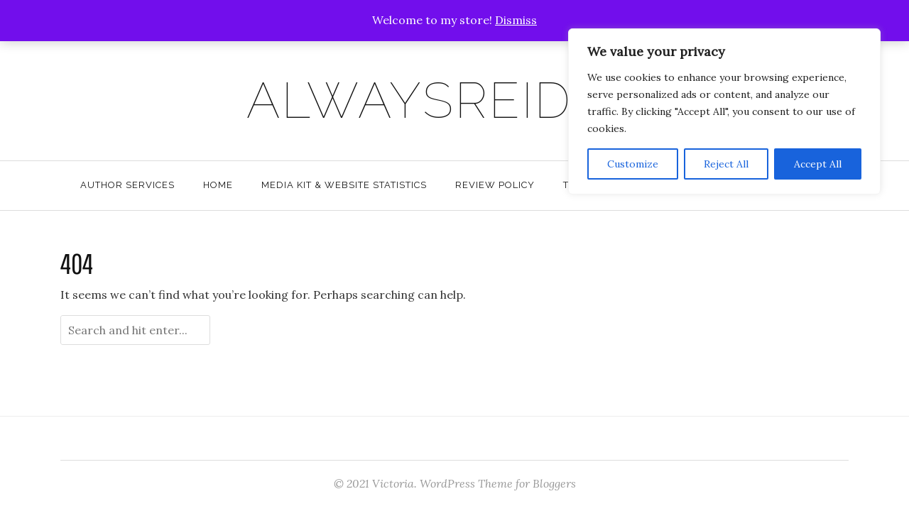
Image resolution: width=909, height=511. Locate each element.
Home (218, 185)
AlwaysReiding (454, 100)
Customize (632, 164)
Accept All (818, 164)
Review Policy (495, 185)
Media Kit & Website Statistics (344, 185)
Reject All (726, 164)
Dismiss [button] (516, 20)
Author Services (127, 185)
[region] (724, 111)
